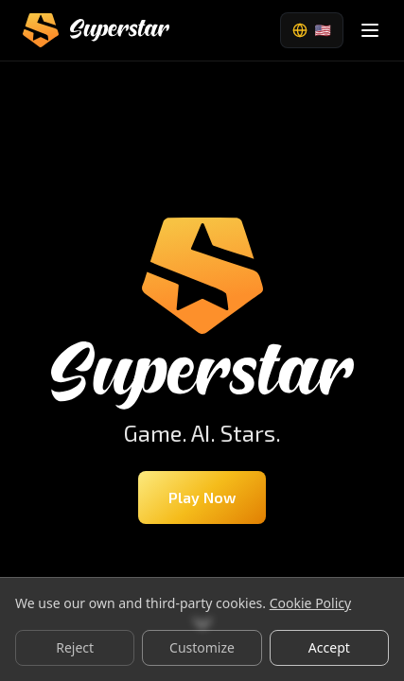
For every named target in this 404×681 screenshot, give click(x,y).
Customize (202, 647)
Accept (329, 647)
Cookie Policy (310, 603)
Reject (75, 647)
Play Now (202, 497)
